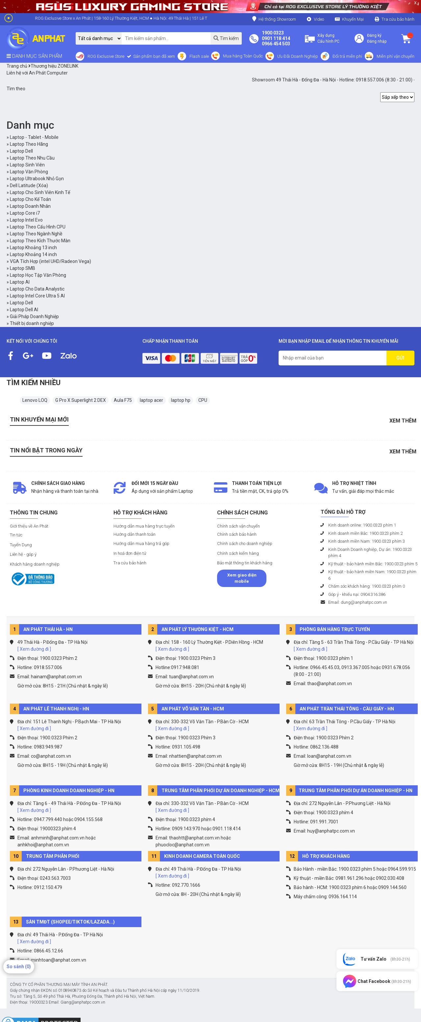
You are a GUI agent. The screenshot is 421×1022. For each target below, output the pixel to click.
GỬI (400, 357)
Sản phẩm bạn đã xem (153, 56)
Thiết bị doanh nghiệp (32, 323)
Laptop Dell (21, 151)
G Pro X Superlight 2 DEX (80, 400)
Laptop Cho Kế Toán (30, 199)
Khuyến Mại (353, 19)
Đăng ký (374, 35)
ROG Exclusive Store (105, 56)
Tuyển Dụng (21, 544)
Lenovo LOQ (34, 400)
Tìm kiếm (226, 38)
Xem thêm (402, 421)
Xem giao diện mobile (242, 578)
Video (319, 19)
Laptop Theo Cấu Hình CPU (37, 226)
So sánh (19, 966)
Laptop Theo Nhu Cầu (32, 158)
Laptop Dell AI (24, 309)
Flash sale (199, 56)
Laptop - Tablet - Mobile (34, 137)
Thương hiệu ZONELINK (53, 66)
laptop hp (180, 400)
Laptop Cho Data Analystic (37, 289)
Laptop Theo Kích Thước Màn (40, 240)
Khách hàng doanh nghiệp (35, 564)
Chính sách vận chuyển (238, 526)
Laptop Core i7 (25, 213)
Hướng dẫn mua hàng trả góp (141, 543)
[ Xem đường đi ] (34, 649)
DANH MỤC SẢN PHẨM (34, 56)
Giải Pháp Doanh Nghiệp (34, 316)
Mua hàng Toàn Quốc (243, 56)
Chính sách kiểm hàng (238, 553)
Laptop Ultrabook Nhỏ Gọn (37, 178)
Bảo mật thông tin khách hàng (244, 562)
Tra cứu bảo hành (398, 19)
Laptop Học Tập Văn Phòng (38, 275)
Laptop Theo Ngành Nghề (36, 233)
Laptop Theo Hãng (29, 144)
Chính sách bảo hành (237, 534)
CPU (202, 400)
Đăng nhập (376, 41)
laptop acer (151, 400)
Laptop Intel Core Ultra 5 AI (37, 295)
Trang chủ (17, 66)
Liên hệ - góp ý (23, 554)
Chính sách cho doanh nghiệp (244, 543)
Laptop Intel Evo (26, 220)
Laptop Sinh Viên (27, 164)
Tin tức (16, 535)
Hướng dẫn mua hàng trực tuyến (144, 526)
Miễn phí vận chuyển (395, 56)
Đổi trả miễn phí (347, 56)
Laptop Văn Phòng (29, 171)
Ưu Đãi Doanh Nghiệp (297, 56)
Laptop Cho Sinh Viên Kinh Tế (40, 192)
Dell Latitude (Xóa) (29, 185)
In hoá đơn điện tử (129, 553)
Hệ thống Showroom (274, 19)
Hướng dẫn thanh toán (134, 534)
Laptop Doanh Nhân (30, 206)
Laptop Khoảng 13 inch (33, 247)
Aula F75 (123, 400)
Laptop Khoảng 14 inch (33, 254)
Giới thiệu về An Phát (29, 526)
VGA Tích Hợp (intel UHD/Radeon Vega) (50, 261)
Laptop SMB (22, 268)
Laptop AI (20, 282)
